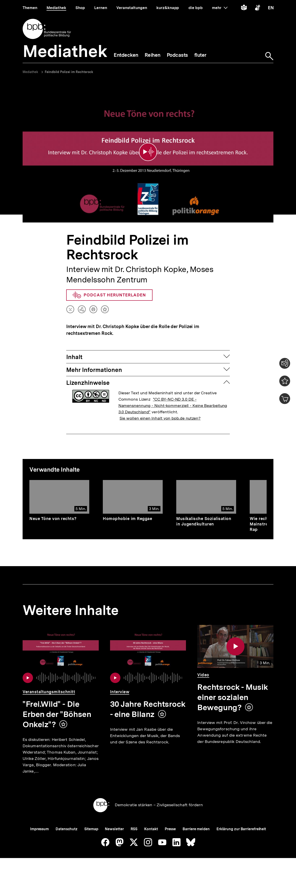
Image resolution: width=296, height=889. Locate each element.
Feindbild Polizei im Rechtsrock (69, 72)
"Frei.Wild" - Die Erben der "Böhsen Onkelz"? (57, 709)
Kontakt (151, 839)
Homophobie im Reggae (127, 513)
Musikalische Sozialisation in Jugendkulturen (203, 516)
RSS (134, 839)
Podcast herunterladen (109, 289)
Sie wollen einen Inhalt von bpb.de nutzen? (160, 413)
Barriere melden (196, 839)
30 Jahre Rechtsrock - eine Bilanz (148, 704)
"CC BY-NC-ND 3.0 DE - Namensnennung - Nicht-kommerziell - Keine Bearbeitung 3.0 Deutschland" (172, 400)
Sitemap (91, 839)
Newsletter (114, 839)
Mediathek (30, 72)
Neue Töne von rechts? (53, 513)
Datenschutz (67, 839)
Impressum (39, 839)
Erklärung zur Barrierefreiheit (241, 839)
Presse (170, 839)
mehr (219, 7)
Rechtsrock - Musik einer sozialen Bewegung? (232, 692)
